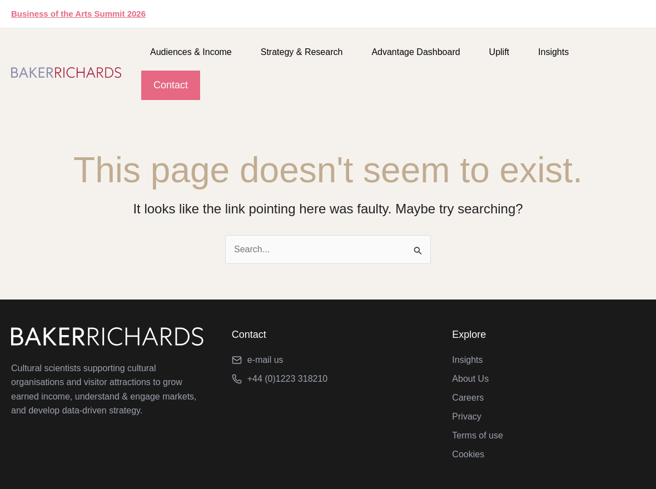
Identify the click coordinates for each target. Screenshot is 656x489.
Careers (468, 397)
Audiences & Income (191, 52)
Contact (170, 85)
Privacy (466, 416)
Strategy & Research (302, 52)
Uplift (499, 52)
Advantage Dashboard (415, 52)
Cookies (468, 454)
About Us (470, 378)
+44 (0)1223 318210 (287, 378)
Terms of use (477, 435)
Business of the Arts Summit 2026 (78, 13)
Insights (553, 52)
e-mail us (265, 360)
